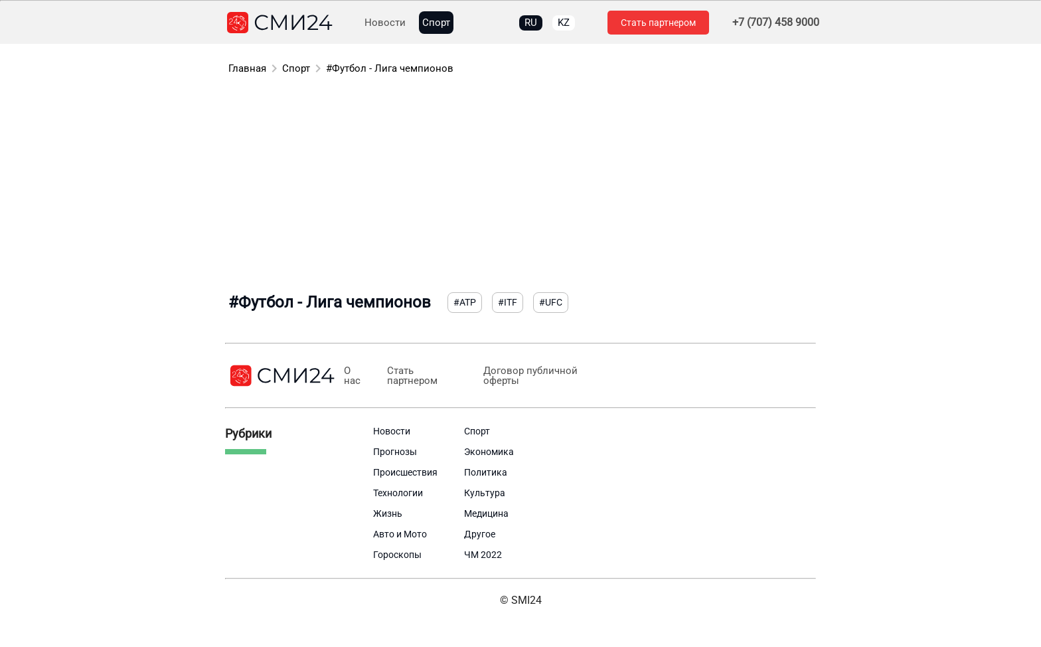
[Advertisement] (520, 186)
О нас (352, 376)
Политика (485, 472)
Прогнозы (395, 451)
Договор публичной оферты (529, 376)
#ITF (507, 302)
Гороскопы (397, 554)
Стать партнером (658, 22)
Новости (385, 23)
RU (530, 23)
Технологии (398, 493)
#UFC (550, 302)
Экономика (489, 451)
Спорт (436, 23)
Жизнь (387, 513)
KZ (564, 23)
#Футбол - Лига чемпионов (389, 68)
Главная (247, 68)
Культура (484, 493)
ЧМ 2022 (483, 554)
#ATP (464, 302)
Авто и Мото (400, 534)
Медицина (486, 513)
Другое (479, 534)
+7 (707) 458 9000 (775, 22)
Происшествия (405, 472)
